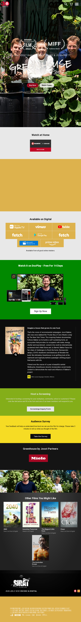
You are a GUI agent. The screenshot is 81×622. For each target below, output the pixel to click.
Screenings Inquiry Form (40, 410)
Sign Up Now (40, 312)
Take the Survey (40, 439)
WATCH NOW (40, 149)
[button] (4, 484)
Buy (32, 85)
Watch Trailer (47, 85)
